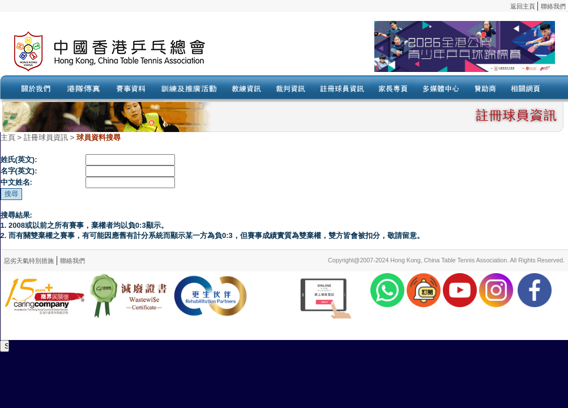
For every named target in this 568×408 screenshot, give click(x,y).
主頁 (8, 137)
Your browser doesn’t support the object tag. (393, 51)
